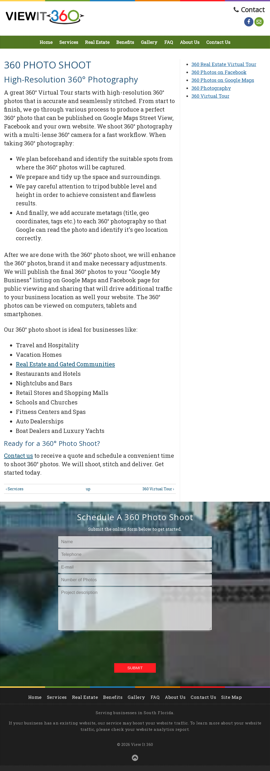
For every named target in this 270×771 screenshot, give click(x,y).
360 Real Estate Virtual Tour (223, 64)
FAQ (168, 42)
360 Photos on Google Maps (222, 80)
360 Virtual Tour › (158, 488)
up (88, 488)
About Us (189, 42)
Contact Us (218, 42)
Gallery (149, 42)
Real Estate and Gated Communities (65, 364)
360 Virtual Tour (210, 96)
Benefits (125, 42)
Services (68, 42)
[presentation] (134, 645)
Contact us (18, 455)
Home (46, 42)
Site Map (231, 697)
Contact (253, 9)
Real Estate (97, 42)
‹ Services (14, 488)
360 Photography (211, 88)
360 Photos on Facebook (219, 72)
